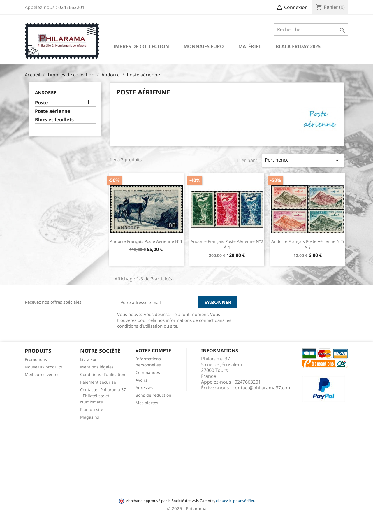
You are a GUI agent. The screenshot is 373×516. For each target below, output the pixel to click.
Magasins (89, 417)
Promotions (36, 359)
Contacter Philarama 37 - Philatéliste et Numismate (103, 396)
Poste (41, 103)
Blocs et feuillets (54, 120)
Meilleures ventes (42, 374)
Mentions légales (97, 367)
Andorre (45, 92)
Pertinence (303, 160)
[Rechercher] (311, 29)
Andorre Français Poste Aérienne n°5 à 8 (307, 244)
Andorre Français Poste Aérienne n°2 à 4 (227, 244)
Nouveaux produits (43, 367)
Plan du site (91, 409)
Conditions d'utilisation (102, 374)
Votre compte (153, 350)
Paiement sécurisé (98, 382)
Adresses (144, 387)
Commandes (148, 372)
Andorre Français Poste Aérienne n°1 (146, 241)
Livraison (89, 359)
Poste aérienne (52, 111)
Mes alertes (147, 403)
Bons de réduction (153, 395)
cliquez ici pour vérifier (235, 500)
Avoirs (141, 380)
